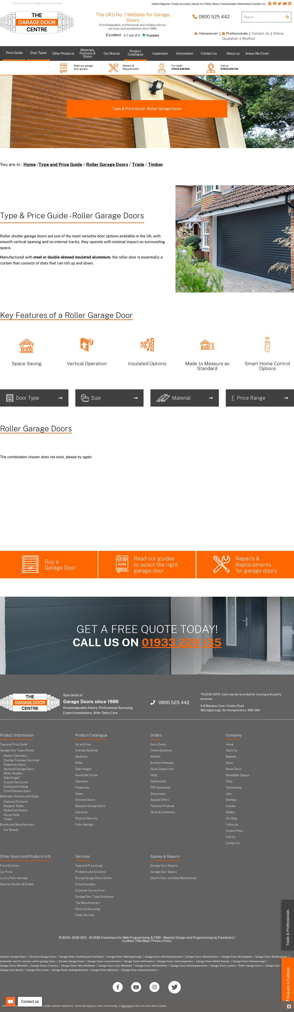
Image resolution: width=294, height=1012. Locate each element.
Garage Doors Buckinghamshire (188, 965)
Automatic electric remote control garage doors (28, 961)
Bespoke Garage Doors (90, 806)
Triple (138, 164)
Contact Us (260, 33)
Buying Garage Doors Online (93, 878)
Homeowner (206, 33)
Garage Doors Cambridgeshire (175, 961)
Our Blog (231, 818)
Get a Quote (158, 744)
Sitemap (231, 799)
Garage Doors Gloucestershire (139, 970)
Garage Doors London (223, 965)
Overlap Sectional (86, 750)
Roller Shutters (13, 773)
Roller (79, 763)
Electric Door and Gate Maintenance (173, 878)
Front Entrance (9, 865)
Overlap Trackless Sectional (21, 760)
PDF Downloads (160, 787)
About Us (231, 750)
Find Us (230, 837)
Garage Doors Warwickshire (202, 956)
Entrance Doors (85, 799)
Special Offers (159, 799)
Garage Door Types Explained (94, 896)
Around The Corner (16, 782)
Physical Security (86, 818)
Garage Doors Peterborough (249, 961)
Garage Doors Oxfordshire (139, 961)
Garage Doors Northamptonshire (164, 956)
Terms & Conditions (162, 812)
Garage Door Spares (163, 872)
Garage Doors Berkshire (105, 970)
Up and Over (83, 744)
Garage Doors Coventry (44, 965)
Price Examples (85, 884)
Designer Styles (14, 806)
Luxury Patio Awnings (14, 878)
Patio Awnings (84, 824)
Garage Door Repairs (164, 865)
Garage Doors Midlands (14, 965)
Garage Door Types (276, 965)
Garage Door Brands (12, 970)
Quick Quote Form (162, 769)
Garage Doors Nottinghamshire (70, 970)
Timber (155, 164)
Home (29, 164)
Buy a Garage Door (60, 565)
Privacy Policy (161, 941)
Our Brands (11, 830)
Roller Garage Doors (107, 164)
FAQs (153, 775)
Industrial (81, 812)
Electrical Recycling (87, 909)
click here (127, 1005)
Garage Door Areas (38, 970)
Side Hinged (11, 777)
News (229, 763)
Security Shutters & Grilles (17, 884)
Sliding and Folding (16, 786)
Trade (288, 928)
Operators (81, 781)
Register (231, 756)
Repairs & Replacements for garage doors (256, 564)
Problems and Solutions (90, 872)
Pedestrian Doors (15, 764)
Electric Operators (15, 755)
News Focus (233, 769)
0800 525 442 (211, 17)
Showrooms (158, 794)
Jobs (229, 794)
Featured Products (16, 801)
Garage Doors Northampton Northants (81, 956)
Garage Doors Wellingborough (124, 956)
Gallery (230, 812)
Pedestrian (82, 787)
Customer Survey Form (90, 890)
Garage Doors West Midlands (78, 965)
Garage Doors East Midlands (115, 965)
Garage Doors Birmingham (236, 956)
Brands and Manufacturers (17, 824)
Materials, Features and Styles (19, 796)
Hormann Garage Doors (43, 956)
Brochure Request (162, 763)
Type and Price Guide (60, 164)
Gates (79, 794)
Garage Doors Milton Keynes (213, 961)
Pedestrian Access (15, 810)
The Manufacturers (87, 903)
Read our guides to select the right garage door (156, 564)
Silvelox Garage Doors (72, 961)
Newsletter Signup (237, 775)
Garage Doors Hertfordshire (151, 965)
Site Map (142, 941)
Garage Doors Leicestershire (104, 961)
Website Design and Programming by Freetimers (198, 937)
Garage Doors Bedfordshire (271, 956)
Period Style (11, 815)
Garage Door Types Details (17, 750)
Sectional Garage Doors (19, 769)
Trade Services (84, 915)
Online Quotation (161, 750)
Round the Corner (86, 775)
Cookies (128, 941)
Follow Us (232, 824)
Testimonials (158, 781)
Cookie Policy (234, 830)
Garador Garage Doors (13, 956)
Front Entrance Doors (17, 791)
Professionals (235, 33)
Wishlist (248, 38)
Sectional (81, 756)
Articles (230, 806)
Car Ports (6, 872)
